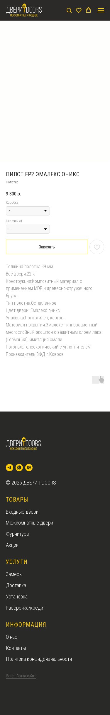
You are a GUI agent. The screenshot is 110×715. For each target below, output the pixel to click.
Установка (17, 596)
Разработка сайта (21, 675)
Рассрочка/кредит (25, 608)
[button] (69, 10)
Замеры (14, 574)
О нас (11, 637)
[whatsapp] (19, 467)
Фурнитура (17, 534)
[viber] (29, 467)
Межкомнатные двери (29, 523)
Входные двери (22, 512)
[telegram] (9, 467)
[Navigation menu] (101, 10)
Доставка (16, 585)
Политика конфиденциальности (39, 659)
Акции (12, 545)
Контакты (16, 648)
